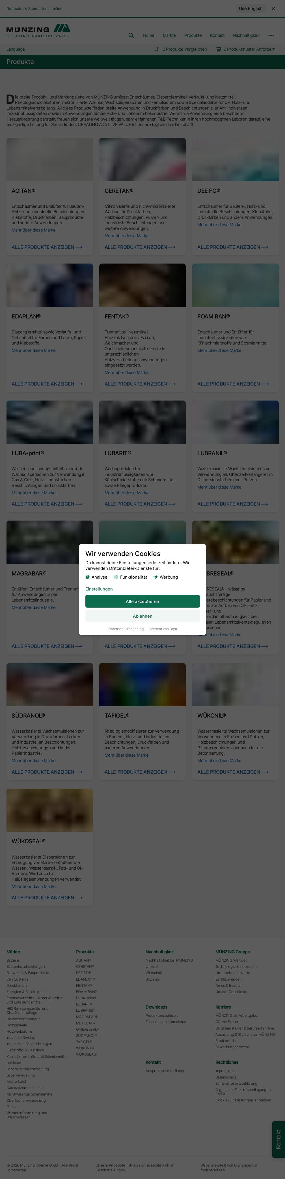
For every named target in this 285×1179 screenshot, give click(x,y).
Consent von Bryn (163, 628)
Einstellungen (99, 588)
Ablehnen (142, 616)
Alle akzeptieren (142, 601)
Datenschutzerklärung (126, 628)
